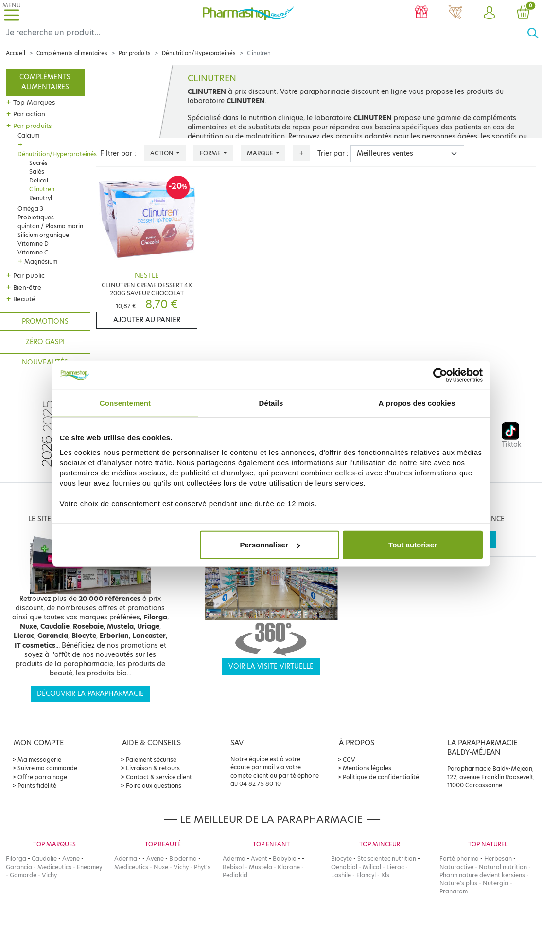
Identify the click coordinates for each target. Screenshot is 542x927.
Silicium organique (43, 235)
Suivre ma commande (47, 768)
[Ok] (534, 32)
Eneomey (89, 867)
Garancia (19, 867)
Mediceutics (54, 867)
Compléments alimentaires (71, 53)
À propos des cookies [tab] (417, 403)
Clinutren (41, 189)
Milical (372, 867)
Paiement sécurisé (151, 759)
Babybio (285, 858)
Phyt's (202, 867)
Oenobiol (344, 867)
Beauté (24, 298)
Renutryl (40, 198)
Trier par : (333, 153)
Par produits (135, 53)
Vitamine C (32, 252)
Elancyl (366, 875)
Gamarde (23, 875)
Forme (211, 153)
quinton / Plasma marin (50, 226)
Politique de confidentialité (381, 777)
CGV (349, 759)
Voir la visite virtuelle (271, 666)
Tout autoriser (412, 545)
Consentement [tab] (125, 403)
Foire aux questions (153, 786)
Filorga (16, 858)
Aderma (125, 858)
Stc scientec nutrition (386, 858)
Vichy (49, 875)
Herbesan (498, 858)
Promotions (45, 321)
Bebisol (233, 867)
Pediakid (235, 875)
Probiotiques (35, 217)
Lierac (395, 867)
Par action (29, 113)
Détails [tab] (271, 403)
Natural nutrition (503, 867)
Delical (38, 180)
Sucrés (38, 163)
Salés (36, 171)
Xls (385, 875)
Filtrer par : (118, 153)
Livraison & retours (153, 768)
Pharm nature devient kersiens (482, 875)
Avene (71, 858)
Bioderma (183, 858)
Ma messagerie (39, 759)
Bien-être (27, 287)
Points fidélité (36, 786)
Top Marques (34, 102)
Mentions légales (367, 768)
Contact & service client (159, 777)
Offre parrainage (42, 777)
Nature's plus (458, 883)
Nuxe (161, 867)
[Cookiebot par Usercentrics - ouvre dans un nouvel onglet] (440, 374)
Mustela (260, 867)
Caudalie (44, 858)
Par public (29, 275)
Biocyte (341, 858)
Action (162, 153)
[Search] (263, 32)
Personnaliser (270, 545)
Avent (259, 858)
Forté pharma (459, 858)
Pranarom (453, 891)
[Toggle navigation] (11, 12)
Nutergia (495, 883)
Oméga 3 (30, 208)
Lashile (341, 875)
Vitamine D (33, 243)
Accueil (15, 53)
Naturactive (456, 867)
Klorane (289, 867)
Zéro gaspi (45, 341)
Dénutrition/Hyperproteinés (199, 53)
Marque (261, 153)
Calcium (28, 135)
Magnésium (40, 261)
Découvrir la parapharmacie (90, 693)
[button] (489, 13)
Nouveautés (45, 362)
